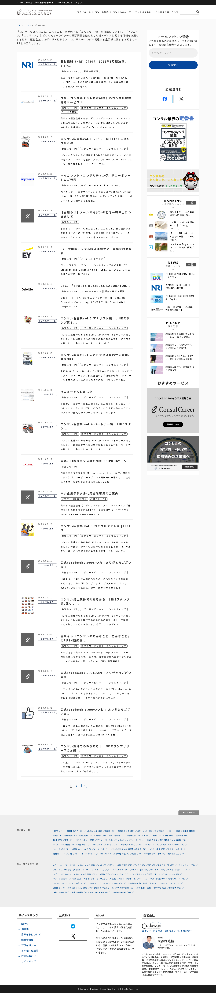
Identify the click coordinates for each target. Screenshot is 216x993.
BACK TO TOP (189, 812)
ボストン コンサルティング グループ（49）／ (169, 878)
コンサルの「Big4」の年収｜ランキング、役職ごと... (182, 247)
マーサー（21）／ (96, 883)
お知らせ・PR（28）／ (167, 865)
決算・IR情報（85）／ (62, 892)
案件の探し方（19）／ (177, 853)
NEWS (24, 924)
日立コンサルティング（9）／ (173, 883)
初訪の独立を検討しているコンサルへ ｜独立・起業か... (180, 336)
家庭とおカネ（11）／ (127, 831)
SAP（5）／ (153, 865)
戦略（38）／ (170, 835)
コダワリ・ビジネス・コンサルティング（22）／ (73, 874)
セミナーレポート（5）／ (178, 849)
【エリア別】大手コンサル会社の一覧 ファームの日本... (182, 236)
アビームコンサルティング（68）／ (68, 869)
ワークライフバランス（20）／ (101, 844)
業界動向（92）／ (72, 835)
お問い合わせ (28, 956)
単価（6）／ (163, 853)
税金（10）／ (138, 853)
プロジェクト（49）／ (106, 840)
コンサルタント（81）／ (86, 840)
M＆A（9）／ (103, 865)
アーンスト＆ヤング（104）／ (119, 869)
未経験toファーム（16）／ (82, 849)
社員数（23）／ (102, 835)
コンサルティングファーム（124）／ (131, 840)
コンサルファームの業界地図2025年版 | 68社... (182, 213)
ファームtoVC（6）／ (62, 849)
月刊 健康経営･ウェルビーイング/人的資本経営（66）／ (113, 887)
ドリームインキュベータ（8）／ (168, 874)
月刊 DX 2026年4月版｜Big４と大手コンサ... (180, 275)
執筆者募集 (27, 940)
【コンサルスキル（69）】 (123, 849)
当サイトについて (31, 934)
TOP (18, 25)
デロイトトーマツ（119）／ (143, 874)
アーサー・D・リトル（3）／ (95, 869)
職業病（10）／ (111, 831)
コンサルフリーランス (166, 12)
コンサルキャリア (122, 12)
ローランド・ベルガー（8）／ (116, 883)
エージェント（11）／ (103, 849)
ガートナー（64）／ (159, 869)
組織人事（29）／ (136, 835)
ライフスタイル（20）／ (165, 831)
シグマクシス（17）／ (122, 874)
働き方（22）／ (79, 831)
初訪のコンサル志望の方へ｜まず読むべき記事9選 (180, 346)
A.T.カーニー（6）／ (61, 865)
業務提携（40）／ (176, 887)
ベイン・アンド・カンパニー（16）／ (135, 878)
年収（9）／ (127, 853)
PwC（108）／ (141, 865)
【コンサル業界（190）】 (185, 831)
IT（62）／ (148, 835)
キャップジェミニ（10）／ (179, 869)
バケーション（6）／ (146, 831)
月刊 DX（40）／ (60, 887)
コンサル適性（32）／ (158, 849)
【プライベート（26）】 (63, 831)
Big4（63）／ (59, 840)
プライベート (84, 12)
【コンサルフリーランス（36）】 (108, 853)
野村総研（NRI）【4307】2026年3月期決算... (178, 286)
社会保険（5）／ (151, 853)
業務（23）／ (158, 835)
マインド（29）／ (87, 853)
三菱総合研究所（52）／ (139, 883)
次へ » (84, 786)
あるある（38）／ (141, 849)
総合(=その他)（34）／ (119, 835)
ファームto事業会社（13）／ (126, 844)
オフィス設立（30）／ (141, 869)
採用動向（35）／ (88, 835)
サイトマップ (28, 961)
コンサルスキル (143, 12)
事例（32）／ (70, 840)
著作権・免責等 (29, 950)
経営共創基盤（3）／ (81, 892)
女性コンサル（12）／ (95, 831)
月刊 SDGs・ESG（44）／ (79, 887)
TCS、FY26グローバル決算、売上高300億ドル (180, 308)
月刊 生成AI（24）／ (145, 887)
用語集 (25, 929)
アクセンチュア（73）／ (187, 865)
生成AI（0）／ (59, 835)
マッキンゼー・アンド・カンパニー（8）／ (71, 883)
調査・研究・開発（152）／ (101, 892)
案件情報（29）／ (161, 887)
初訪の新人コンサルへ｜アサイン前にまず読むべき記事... (180, 357)
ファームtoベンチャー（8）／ (174, 844)
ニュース (27, 25)
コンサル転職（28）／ (179, 840)
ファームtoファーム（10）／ (150, 844)
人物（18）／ (74, 853)
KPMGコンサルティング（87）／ (84, 865)
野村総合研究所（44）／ (123, 892)
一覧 (191, 203)
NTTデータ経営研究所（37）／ (122, 865)
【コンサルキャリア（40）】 (158, 840)
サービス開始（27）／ (103, 874)
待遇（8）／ (83, 844)
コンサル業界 (102, 12)
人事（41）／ (155, 883)
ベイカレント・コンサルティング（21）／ (101, 878)
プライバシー (28, 945)
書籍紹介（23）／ (60, 853)
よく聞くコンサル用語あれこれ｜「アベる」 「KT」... (182, 225)
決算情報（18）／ (183, 835)
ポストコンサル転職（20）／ (65, 844)
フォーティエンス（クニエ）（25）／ (68, 878)
